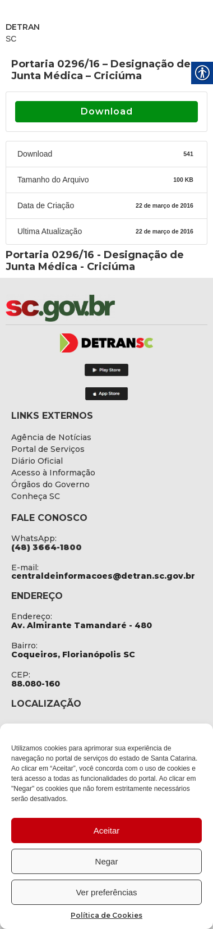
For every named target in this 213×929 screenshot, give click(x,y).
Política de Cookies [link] (106, 915)
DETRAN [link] (23, 27)
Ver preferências (106, 892)
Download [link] (107, 111)
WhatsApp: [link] (34, 538)
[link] (90, 308)
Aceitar (107, 830)
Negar (106, 861)
